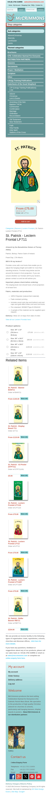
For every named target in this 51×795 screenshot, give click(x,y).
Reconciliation (15, 116)
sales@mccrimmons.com (34, 2)
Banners (18, 228)
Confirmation (14, 109)
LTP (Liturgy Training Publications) (23, 88)
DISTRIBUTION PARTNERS (19, 59)
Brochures (12, 52)
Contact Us (39, 5)
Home (10, 5)
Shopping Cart (25, 5)
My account (13, 672)
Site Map (15, 792)
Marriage (13, 111)
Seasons (11, 63)
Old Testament (15, 120)
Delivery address (15, 680)
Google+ (22, 792)
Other (10, 77)
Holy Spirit (14, 130)
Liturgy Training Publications (20, 81)
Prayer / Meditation (15, 70)
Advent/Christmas (15, 35)
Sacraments (13, 66)
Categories (10, 228)
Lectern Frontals (28, 228)
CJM (11, 90)
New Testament (16, 122)
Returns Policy (26, 784)
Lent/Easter (12, 41)
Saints (10, 43)
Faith (11, 126)
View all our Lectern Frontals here (18, 319)
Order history (13, 676)
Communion (14, 107)
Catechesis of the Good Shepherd (22, 84)
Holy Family (14, 128)
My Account (16, 5)
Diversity (11, 38)
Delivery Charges (12, 784)
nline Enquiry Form (19, 762)
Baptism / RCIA (16, 104)
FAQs (33, 5)
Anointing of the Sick (18, 102)
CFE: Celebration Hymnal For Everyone (24, 56)
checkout (40, 9)
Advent (12, 94)
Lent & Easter (15, 98)
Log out (11, 684)
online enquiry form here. (15, 658)
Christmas (13, 96)
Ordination (14, 113)
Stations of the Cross (18, 132)
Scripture (11, 73)
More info (24, 399)
